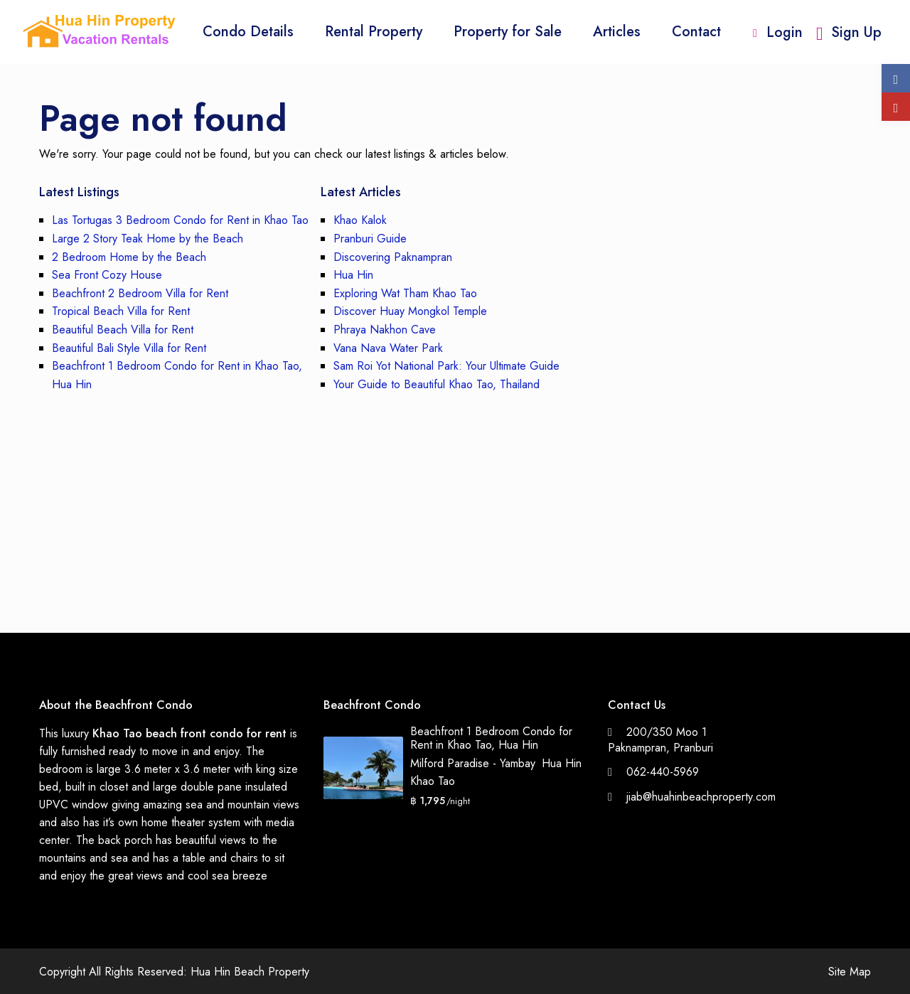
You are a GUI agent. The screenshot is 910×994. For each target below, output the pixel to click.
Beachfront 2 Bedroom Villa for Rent (140, 293)
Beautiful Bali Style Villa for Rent (129, 348)
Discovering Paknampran (392, 257)
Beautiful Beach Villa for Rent (122, 329)
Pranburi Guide (370, 238)
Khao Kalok (360, 220)
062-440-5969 (662, 772)
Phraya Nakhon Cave (384, 329)
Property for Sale (508, 31)
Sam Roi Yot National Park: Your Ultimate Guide (446, 366)
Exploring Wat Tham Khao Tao (405, 293)
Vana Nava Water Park (388, 348)
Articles (617, 31)
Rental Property (373, 31)
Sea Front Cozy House (107, 275)
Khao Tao (432, 781)
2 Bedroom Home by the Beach (129, 257)
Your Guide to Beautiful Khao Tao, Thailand (436, 384)
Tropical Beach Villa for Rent (121, 311)
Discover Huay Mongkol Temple (410, 311)
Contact (696, 31)
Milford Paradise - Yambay (472, 763)
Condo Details (248, 31)
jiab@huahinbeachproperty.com (701, 797)
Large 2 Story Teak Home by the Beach (147, 238)
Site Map (849, 971)
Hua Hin (353, 275)
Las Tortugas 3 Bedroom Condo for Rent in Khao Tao (180, 220)
